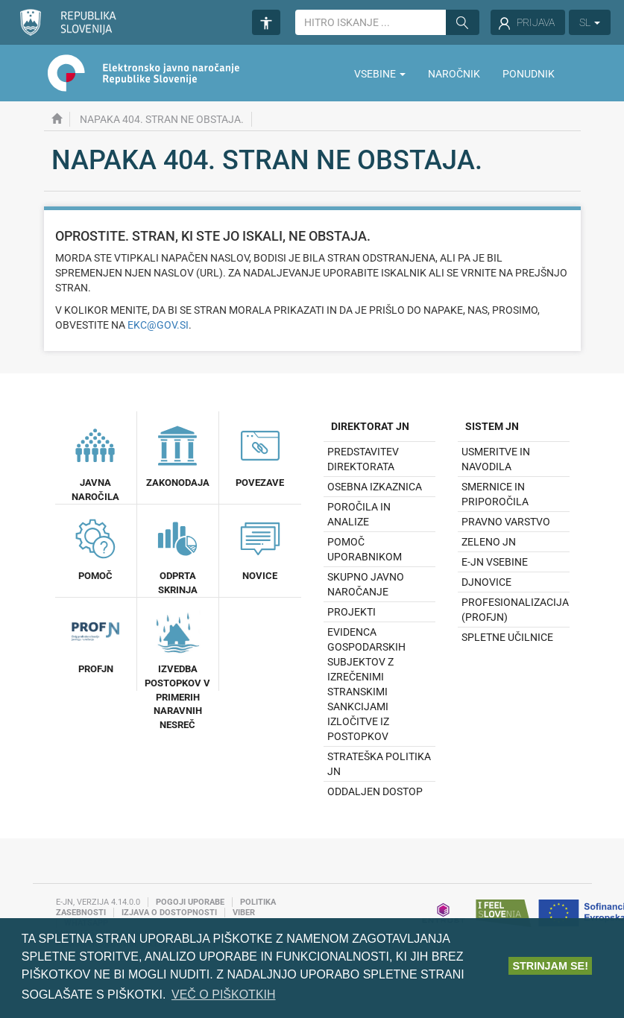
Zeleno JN (488, 542)
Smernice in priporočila (495, 494)
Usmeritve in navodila (495, 459)
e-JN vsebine (494, 562)
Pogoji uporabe (190, 902)
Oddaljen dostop (375, 791)
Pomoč (95, 547)
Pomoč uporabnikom (364, 549)
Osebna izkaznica (374, 487)
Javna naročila (95, 461)
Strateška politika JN (379, 763)
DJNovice (486, 582)
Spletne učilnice (507, 637)
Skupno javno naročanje (365, 584)
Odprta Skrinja (177, 554)
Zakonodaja (177, 454)
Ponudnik (528, 74)
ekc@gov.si (158, 325)
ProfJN (95, 640)
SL (589, 22)
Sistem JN (492, 426)
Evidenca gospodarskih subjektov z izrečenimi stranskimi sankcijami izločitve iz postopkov (366, 684)
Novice (260, 547)
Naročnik (454, 74)
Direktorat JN (370, 426)
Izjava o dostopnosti (169, 912)
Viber (244, 912)
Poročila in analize (359, 514)
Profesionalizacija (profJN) (515, 609)
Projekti (351, 612)
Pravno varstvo (505, 522)
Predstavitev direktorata (363, 459)
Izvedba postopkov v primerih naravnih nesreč (177, 668)
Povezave (260, 454)
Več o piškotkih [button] (223, 994)
